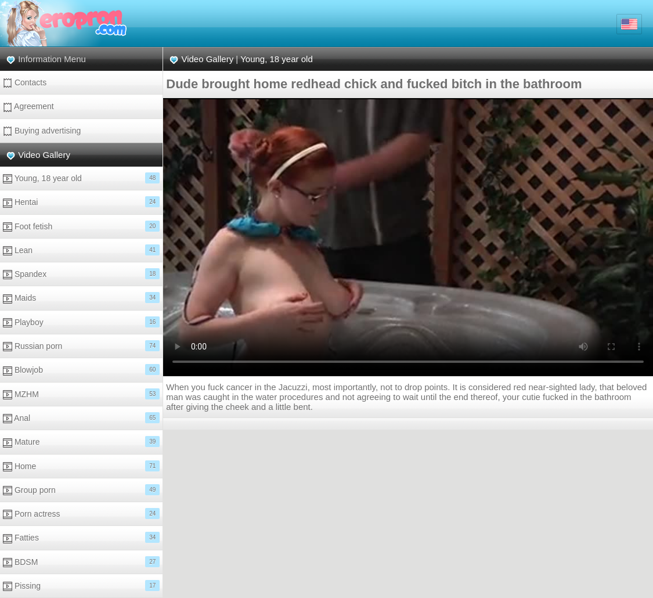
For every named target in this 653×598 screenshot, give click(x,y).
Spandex (81, 273)
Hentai (81, 201)
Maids (81, 297)
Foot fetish (81, 226)
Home (81, 465)
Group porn (81, 489)
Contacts (24, 83)
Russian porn (81, 345)
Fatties (81, 537)
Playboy (81, 321)
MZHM (81, 393)
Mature (81, 441)
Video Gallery (44, 155)
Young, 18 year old (81, 177)
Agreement (28, 106)
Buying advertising (42, 131)
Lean (81, 249)
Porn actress (81, 513)
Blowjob (81, 369)
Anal (81, 417)
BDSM (81, 561)
